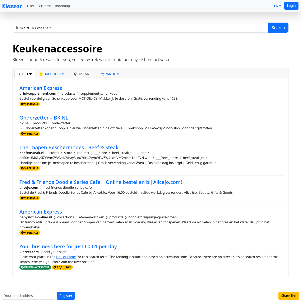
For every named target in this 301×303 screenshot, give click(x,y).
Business (44, 6)
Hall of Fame (66, 257)
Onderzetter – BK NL (43, 117)
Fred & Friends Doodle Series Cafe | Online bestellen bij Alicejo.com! (100, 181)
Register (65, 295)
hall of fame (52, 74)
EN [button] (276, 6)
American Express (40, 87)
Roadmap (62, 6)
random (110, 74)
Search (278, 27)
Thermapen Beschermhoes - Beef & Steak (69, 147)
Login (291, 5)
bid (25, 74)
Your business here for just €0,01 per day (68, 246)
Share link (289, 295)
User (30, 6)
